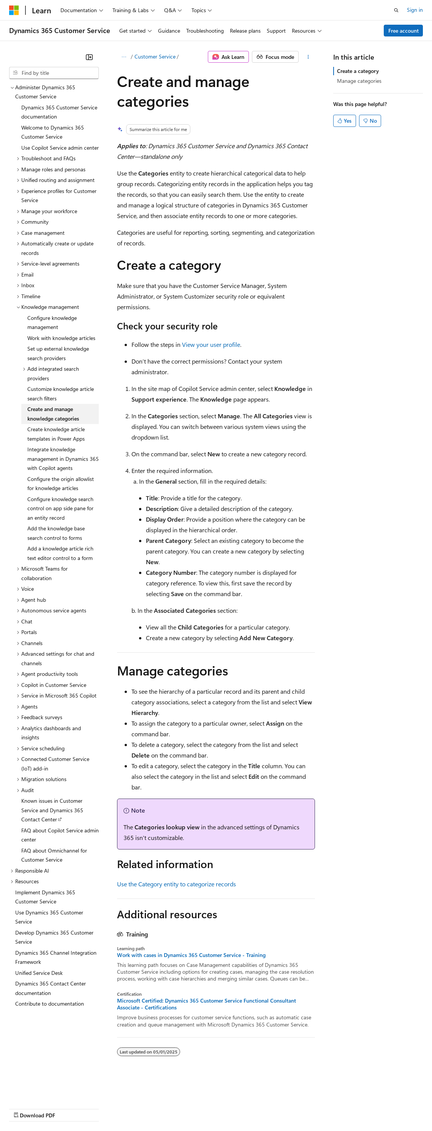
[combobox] (54, 73)
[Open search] (396, 10)
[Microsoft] (14, 10)
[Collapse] (89, 57)
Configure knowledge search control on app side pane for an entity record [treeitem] (60, 508)
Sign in (415, 9)
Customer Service (155, 56)
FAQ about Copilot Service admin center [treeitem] (60, 835)
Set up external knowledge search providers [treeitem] (58, 353)
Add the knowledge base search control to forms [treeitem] (56, 533)
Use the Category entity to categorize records (176, 884)
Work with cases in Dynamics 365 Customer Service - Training (191, 955)
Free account (403, 30)
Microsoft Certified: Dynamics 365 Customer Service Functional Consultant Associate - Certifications (206, 1004)
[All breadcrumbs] (123, 57)
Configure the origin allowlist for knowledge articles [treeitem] (60, 483)
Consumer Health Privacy (218, 1108)
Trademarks (315, 1108)
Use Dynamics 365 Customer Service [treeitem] (49, 917)
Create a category (358, 70)
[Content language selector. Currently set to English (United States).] (44, 1090)
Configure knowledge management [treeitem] (52, 322)
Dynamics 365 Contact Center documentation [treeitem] (50, 988)
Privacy (166, 1108)
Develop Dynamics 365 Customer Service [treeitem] (54, 937)
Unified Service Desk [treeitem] (39, 972)
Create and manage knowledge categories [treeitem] (53, 413)
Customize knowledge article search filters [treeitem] (60, 393)
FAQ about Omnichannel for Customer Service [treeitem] (54, 855)
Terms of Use (278, 1108)
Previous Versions (69, 1108)
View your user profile (211, 344)
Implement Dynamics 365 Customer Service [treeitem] (45, 897)
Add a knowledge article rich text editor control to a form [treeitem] (60, 553)
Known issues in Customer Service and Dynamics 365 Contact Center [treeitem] (52, 810)
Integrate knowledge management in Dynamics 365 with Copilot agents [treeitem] (63, 458)
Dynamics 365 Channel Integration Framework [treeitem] (56, 957)
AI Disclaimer (24, 1108)
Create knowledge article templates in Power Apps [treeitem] (56, 434)
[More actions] (308, 57)
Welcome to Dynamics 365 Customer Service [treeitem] (52, 132)
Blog (103, 1108)
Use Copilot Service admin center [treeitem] (60, 147)
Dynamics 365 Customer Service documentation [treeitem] (59, 112)
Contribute (136, 1108)
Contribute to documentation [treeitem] (49, 1003)
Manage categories (359, 80)
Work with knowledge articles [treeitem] (61, 338)
